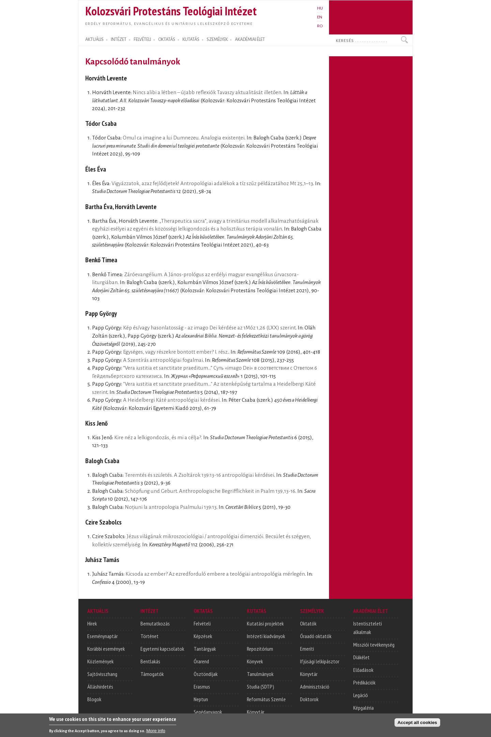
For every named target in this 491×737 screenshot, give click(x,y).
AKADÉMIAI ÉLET (250, 39)
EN (319, 17)
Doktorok (309, 699)
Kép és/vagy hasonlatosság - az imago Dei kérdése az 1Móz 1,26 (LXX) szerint (209, 327)
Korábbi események (106, 648)
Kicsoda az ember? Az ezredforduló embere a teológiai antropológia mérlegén (215, 574)
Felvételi (202, 623)
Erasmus (202, 686)
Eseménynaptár (102, 636)
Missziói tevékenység (374, 644)
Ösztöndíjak (206, 673)
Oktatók (308, 623)
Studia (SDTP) (260, 686)
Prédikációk (364, 682)
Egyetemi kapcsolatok (162, 648)
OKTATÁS (166, 39)
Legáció (360, 695)
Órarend (201, 661)
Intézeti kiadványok (266, 636)
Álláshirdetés (100, 686)
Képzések (203, 636)
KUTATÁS (190, 39)
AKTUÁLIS (94, 39)
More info (155, 732)
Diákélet (361, 657)
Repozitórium (260, 648)
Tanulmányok (260, 673)
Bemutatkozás (155, 623)
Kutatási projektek (265, 623)
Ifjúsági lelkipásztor (319, 661)
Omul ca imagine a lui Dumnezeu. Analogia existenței (183, 138)
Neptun (201, 699)
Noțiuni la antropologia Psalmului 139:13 (171, 507)
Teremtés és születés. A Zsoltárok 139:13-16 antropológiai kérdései (199, 475)
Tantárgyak (205, 648)
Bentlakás (150, 661)
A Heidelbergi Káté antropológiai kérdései (171, 400)
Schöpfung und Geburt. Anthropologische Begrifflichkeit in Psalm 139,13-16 (210, 491)
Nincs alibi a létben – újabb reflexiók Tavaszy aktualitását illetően (207, 92)
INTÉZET (119, 39)
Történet (149, 636)
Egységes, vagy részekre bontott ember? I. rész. (175, 352)
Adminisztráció (314, 686)
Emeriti (307, 648)
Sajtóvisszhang (102, 673)
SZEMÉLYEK (217, 39)
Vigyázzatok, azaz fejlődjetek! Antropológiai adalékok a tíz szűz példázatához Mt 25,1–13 (212, 183)
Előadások (363, 669)
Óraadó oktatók (315, 636)
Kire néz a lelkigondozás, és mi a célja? (157, 437)
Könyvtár (255, 711)
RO (320, 26)
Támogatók (152, 673)
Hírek (92, 623)
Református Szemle (266, 699)
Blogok (94, 699)
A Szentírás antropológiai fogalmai (163, 360)
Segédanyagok (208, 711)
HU (320, 8)
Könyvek (255, 661)
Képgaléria (363, 707)
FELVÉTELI (142, 39)
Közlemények (100, 661)
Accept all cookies (417, 723)
